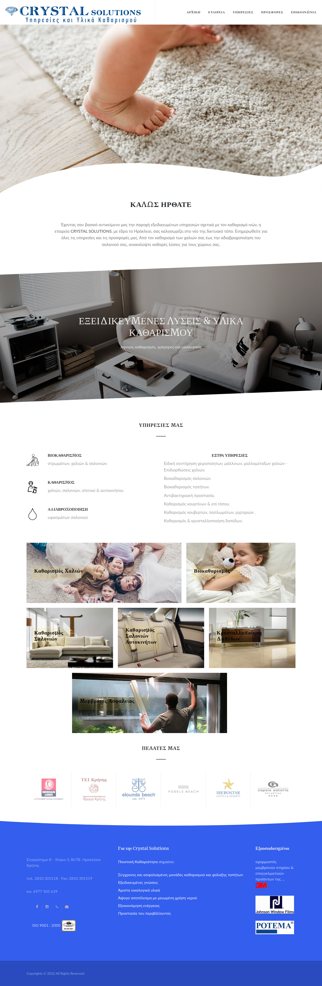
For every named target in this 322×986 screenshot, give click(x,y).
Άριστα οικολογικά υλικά (139, 890)
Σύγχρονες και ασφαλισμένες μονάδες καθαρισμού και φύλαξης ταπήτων (180, 874)
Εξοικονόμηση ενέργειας (139, 905)
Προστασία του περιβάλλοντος (144, 913)
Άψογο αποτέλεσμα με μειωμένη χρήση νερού (157, 897)
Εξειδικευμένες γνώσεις (138, 882)
